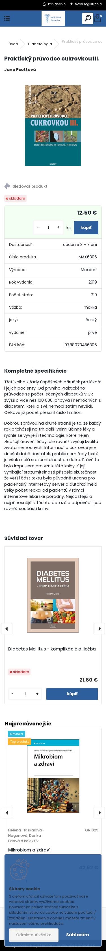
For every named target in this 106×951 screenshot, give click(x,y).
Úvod (13, 44)
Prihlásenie (57, 4)
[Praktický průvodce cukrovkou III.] (53, 125)
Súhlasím (77, 934)
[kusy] (48, 228)
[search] (88, 18)
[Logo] (53, 18)
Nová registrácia (88, 4)
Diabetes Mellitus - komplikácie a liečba (52, 649)
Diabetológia (40, 44)
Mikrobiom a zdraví (29, 850)
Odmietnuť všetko (33, 935)
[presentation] (6, 628)
